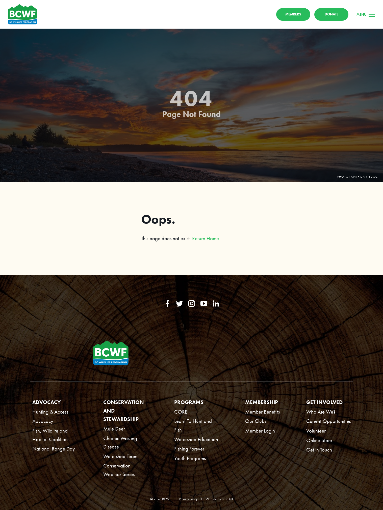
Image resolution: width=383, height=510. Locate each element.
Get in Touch (319, 449)
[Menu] (365, 15)
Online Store (319, 440)
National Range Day (53, 448)
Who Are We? (321, 411)
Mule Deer (114, 428)
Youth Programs (190, 458)
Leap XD (227, 499)
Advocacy (42, 421)
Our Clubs (255, 421)
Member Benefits (262, 411)
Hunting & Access (50, 411)
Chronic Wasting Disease (120, 442)
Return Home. (206, 240)
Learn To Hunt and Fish (193, 425)
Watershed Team (120, 456)
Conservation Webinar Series (119, 470)
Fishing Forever (189, 448)
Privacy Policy (188, 499)
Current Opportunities (328, 421)
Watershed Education (196, 439)
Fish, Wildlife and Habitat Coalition (50, 435)
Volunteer (316, 430)
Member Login (260, 430)
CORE (180, 411)
